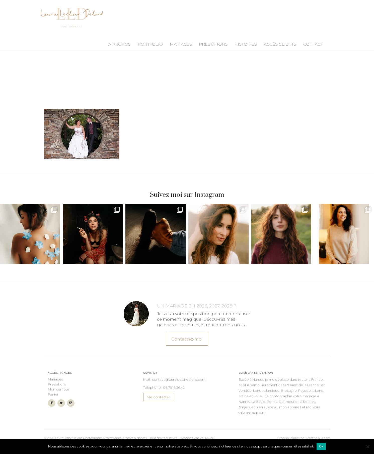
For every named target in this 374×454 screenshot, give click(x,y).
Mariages (181, 44)
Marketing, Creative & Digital (303, 438)
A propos (119, 44)
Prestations (213, 44)
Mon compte (58, 389)
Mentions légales (191, 438)
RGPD (209, 438)
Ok (321, 446)
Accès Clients (280, 44)
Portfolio (150, 44)
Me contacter (158, 397)
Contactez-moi (187, 338)
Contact (313, 44)
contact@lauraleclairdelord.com (178, 379)
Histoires (246, 44)
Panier (53, 394)
